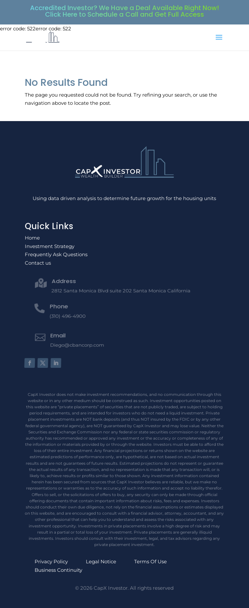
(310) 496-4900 (67, 314)
